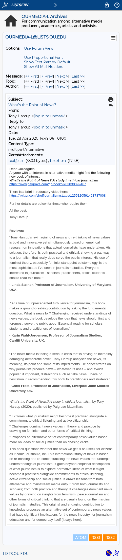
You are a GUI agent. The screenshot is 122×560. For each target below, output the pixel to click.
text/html (58, 160)
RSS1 (95, 537)
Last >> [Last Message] (78, 76)
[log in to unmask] (50, 116)
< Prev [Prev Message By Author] (47, 86)
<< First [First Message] (31, 76)
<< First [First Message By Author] (31, 86)
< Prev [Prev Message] (47, 76)
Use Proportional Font (43, 57)
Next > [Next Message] (62, 76)
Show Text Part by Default (47, 62)
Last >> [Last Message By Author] (78, 86)
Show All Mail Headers (43, 66)
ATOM (80, 537)
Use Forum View (38, 48)
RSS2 (110, 537)
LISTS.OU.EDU (16, 553)
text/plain (16, 160)
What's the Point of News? (32, 105)
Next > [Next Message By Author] (62, 86)
